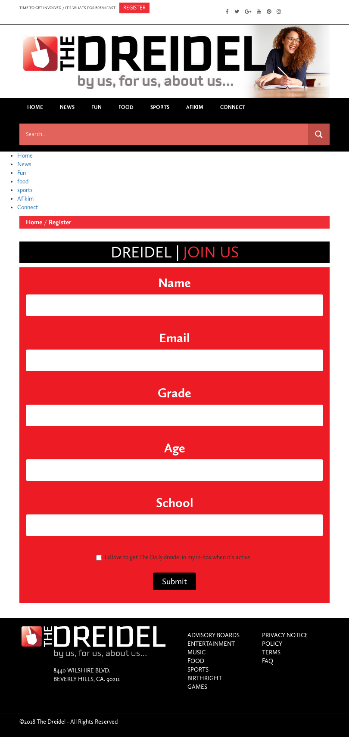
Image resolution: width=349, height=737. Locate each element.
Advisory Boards (213, 635)
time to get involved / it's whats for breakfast (67, 8)
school (174, 503)
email (174, 338)
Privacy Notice (285, 635)
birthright (204, 678)
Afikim (194, 107)
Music (196, 652)
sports (159, 107)
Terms (271, 652)
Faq (267, 661)
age (174, 448)
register (134, 8)
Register (60, 222)
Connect (232, 107)
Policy (272, 643)
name (174, 283)
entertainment (211, 643)
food (126, 107)
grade (174, 393)
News (67, 107)
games (197, 687)
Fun (96, 107)
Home (35, 107)
